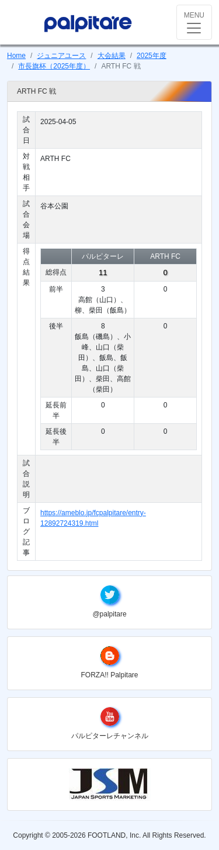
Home (16, 56)
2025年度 (151, 56)
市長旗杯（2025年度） (54, 66)
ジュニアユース (61, 56)
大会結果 (112, 56)
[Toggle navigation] (194, 22)
